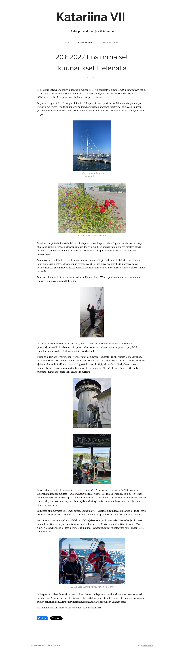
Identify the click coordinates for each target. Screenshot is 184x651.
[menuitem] (67, 42)
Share (42, 618)
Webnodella (147, 645)
